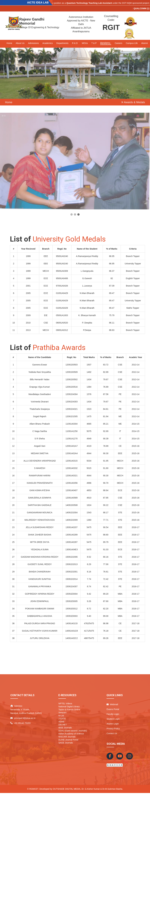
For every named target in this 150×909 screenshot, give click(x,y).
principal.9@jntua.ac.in (24, 718)
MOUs (85, 43)
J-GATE (62, 719)
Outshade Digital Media (66, 789)
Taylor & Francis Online (69, 709)
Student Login (113, 719)
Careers (118, 43)
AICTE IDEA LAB (38, 2)
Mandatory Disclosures (105, 43)
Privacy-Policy (113, 728)
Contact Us (112, 733)
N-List (61, 715)
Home (9, 43)
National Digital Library (69, 706)
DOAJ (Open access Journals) (72, 731)
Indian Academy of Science (71, 734)
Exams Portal (113, 709)
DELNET (62, 725)
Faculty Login (113, 714)
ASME (61, 722)
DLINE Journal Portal (68, 740)
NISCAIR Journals (67, 737)
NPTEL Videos (65, 703)
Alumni (144, 43)
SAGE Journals (65, 743)
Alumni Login (113, 724)
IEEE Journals (65, 728)
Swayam (62, 712)
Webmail (112, 704)
